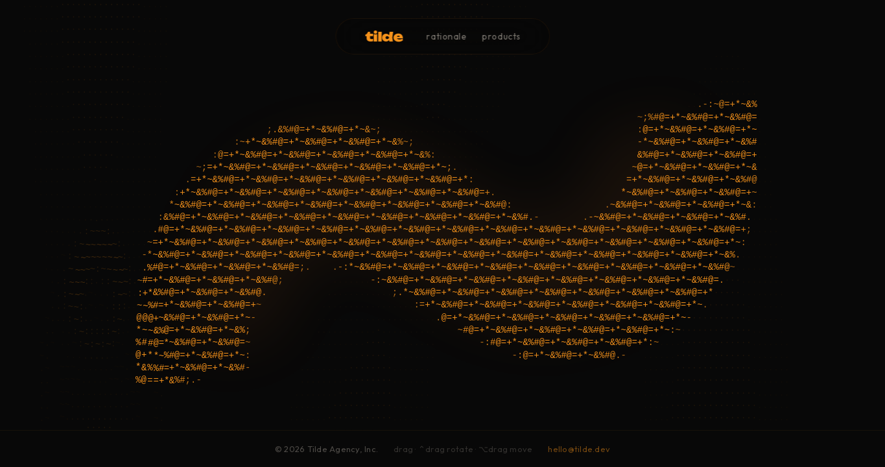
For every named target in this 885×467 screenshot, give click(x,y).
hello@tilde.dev (579, 449)
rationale (447, 36)
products (501, 36)
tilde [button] (383, 35)
